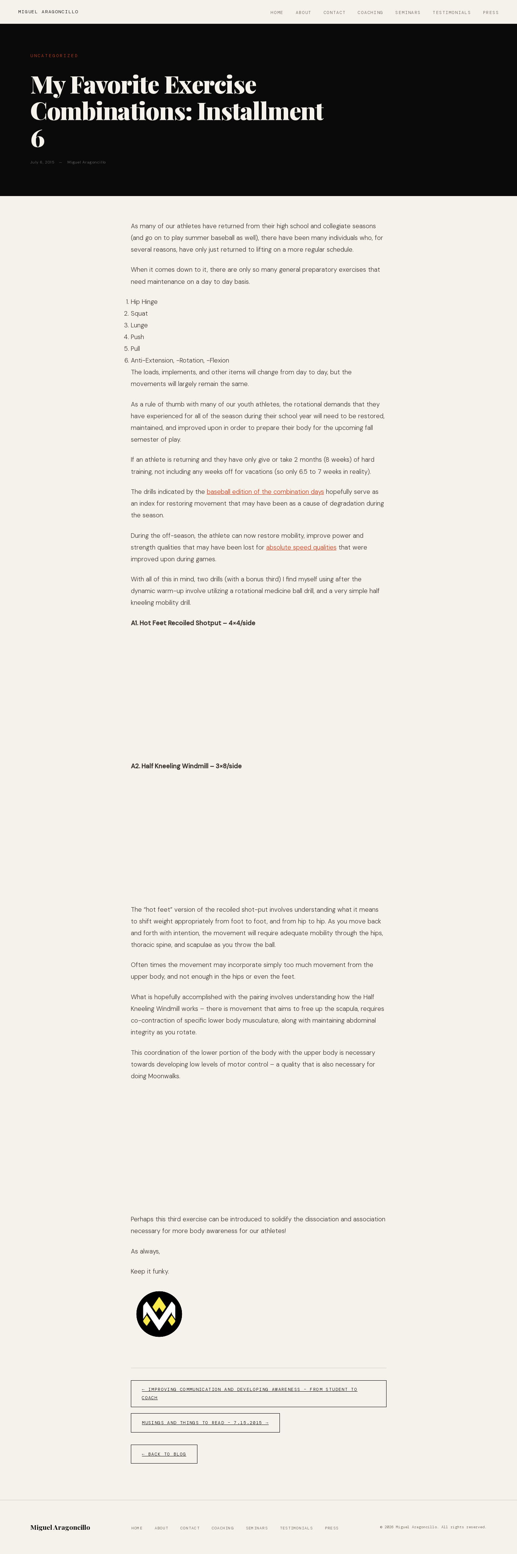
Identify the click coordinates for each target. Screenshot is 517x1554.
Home (277, 13)
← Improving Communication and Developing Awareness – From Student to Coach (249, 1393)
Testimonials (452, 13)
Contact (335, 13)
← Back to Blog (164, 1454)
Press (491, 13)
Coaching (370, 13)
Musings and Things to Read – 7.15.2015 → (205, 1423)
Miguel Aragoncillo (48, 12)
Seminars (408, 13)
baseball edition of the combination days (265, 491)
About (304, 13)
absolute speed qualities (301, 547)
